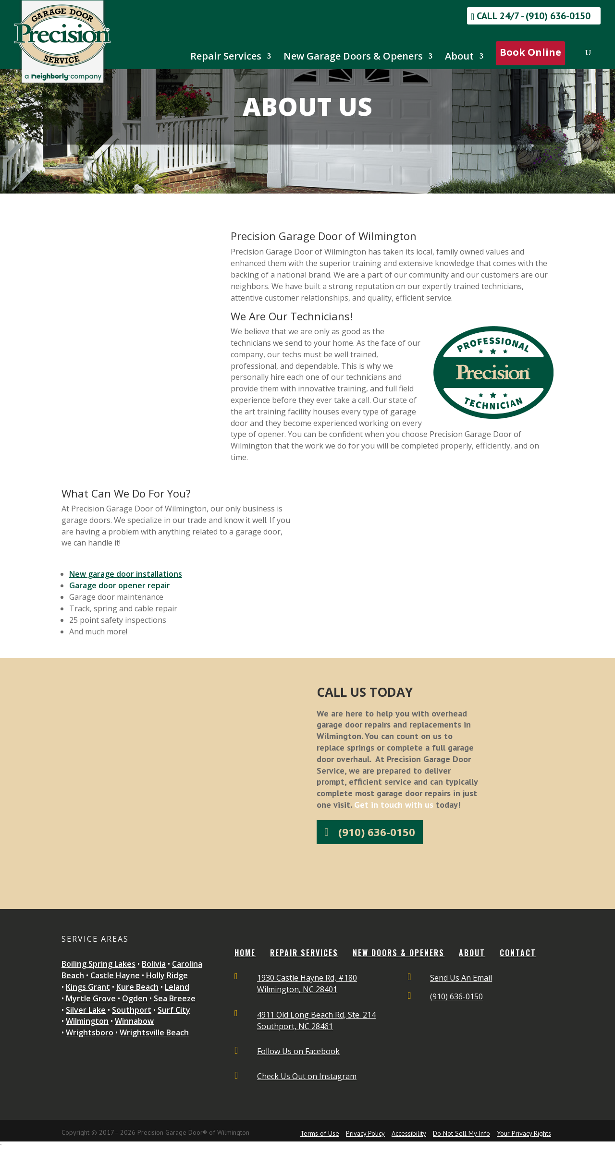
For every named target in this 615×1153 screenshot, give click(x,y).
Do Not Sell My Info (461, 1133)
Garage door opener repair (119, 585)
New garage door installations (125, 574)
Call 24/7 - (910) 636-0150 (533, 16)
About (459, 57)
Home (245, 953)
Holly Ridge (167, 975)
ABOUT (472, 953)
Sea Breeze (175, 998)
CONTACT (518, 953)
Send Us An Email (461, 977)
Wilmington (87, 1021)
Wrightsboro (89, 1032)
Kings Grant (88, 987)
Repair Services (225, 57)
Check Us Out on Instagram (307, 1076)
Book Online (530, 52)
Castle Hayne (115, 975)
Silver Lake (86, 1010)
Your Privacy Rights (524, 1133)
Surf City (174, 1010)
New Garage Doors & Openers (353, 57)
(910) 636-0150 (376, 832)
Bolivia (154, 964)
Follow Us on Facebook (298, 1051)
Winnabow (134, 1021)
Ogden (135, 998)
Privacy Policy (365, 1133)
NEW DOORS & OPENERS (398, 953)
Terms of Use (319, 1133)
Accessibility (409, 1133)
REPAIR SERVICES (304, 953)
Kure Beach (137, 987)
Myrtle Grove (91, 998)
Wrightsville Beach (154, 1032)
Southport (131, 1010)
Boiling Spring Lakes (98, 964)
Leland (177, 987)
